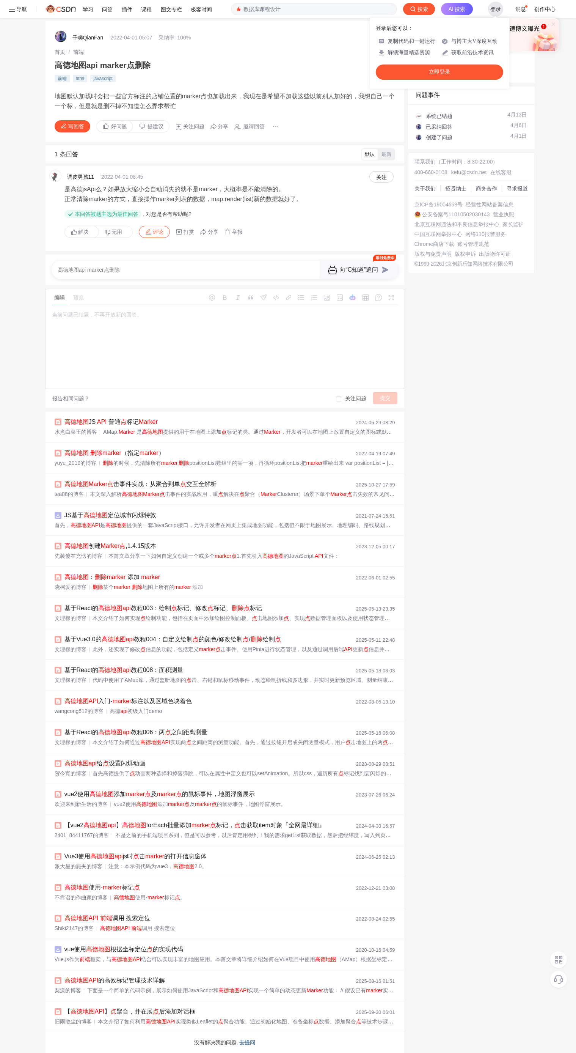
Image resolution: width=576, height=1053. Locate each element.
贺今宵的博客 (70, 773)
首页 (60, 52)
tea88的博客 (69, 494)
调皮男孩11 (80, 177)
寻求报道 (517, 189)
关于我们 (425, 189)
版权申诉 (465, 254)
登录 (495, 9)
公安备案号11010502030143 (456, 214)
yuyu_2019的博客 (76, 463)
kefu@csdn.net (469, 172)
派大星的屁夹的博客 (78, 866)
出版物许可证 (495, 254)
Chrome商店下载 (434, 244)
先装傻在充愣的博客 (78, 556)
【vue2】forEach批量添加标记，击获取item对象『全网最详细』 (194, 825)
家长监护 (513, 224)
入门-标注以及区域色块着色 (128, 701)
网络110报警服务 (485, 234)
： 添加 (112, 577)
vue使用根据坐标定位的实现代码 (124, 949)
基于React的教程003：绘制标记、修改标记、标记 (163, 608)
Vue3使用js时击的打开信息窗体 (135, 856)
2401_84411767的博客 (82, 835)
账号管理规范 (473, 244)
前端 (78, 52)
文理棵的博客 (70, 618)
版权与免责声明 (433, 254)
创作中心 (545, 9)
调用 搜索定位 (107, 918)
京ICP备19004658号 (438, 204)
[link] (60, 52)
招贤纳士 (455, 189)
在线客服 (501, 172)
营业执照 (503, 214)
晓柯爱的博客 (70, 587)
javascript (103, 78)
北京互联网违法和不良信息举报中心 (456, 224)
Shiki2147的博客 (74, 928)
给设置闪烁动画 (104, 763)
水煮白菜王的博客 (76, 432)
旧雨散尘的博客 (73, 1021)
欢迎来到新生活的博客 (81, 804)
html (80, 78)
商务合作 (486, 189)
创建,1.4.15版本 (110, 546)
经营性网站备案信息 (489, 204)
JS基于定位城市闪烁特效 (110, 515)
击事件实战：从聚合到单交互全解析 (140, 484)
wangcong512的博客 (79, 711)
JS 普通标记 (111, 422)
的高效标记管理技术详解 (114, 980)
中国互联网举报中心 (438, 234)
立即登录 (439, 72)
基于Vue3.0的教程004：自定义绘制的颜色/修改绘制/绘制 (172, 639)
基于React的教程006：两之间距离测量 (136, 732)
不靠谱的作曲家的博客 (81, 897)
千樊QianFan (88, 38)
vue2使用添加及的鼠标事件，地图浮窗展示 (159, 794)
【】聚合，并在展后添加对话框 (130, 1011)
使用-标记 (102, 887)
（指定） (114, 453)
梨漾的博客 (68, 990)
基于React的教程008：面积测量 (124, 670)
